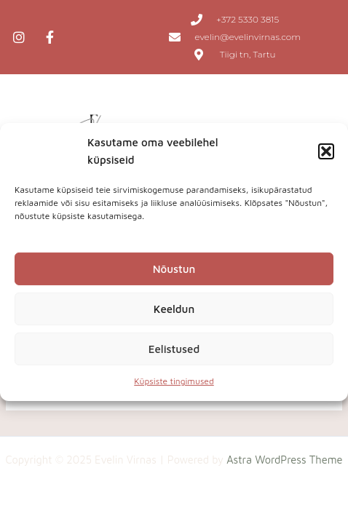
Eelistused (174, 349)
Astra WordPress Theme (284, 459)
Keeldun (174, 309)
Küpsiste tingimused (174, 381)
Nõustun (174, 269)
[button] (326, 151)
